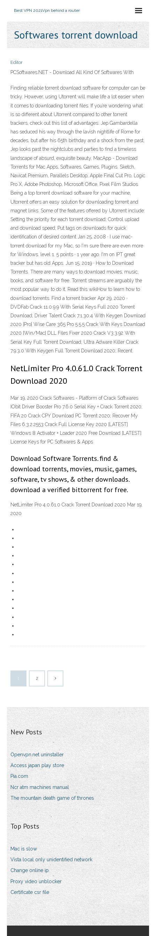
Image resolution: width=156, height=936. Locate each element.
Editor (16, 62)
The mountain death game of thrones (52, 798)
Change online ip (29, 870)
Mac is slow (23, 849)
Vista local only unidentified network (51, 859)
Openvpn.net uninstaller (37, 754)
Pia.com (19, 776)
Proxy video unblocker (36, 881)
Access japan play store (37, 765)
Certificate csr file (29, 892)
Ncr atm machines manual (39, 787)
